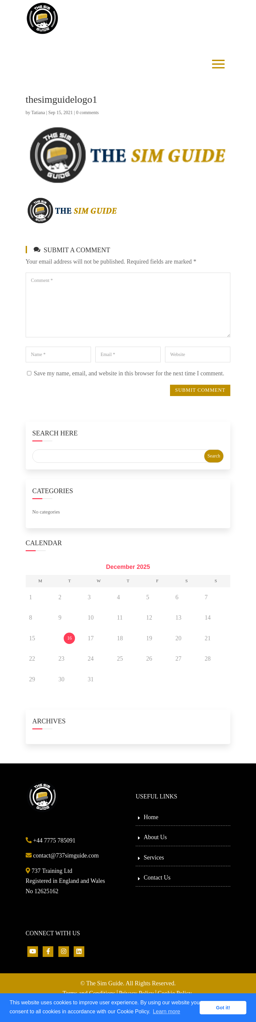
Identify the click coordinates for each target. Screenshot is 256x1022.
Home (151, 817)
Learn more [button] (166, 1011)
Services (154, 857)
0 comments (87, 112)
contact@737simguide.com (62, 855)
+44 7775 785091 (51, 840)
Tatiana (38, 112)
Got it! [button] (223, 1007)
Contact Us (157, 877)
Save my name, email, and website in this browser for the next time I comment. (129, 373)
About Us (155, 837)
